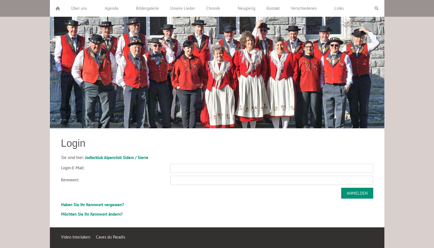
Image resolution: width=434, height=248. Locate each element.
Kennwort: (70, 179)
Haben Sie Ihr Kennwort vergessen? (92, 204)
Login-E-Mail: (72, 167)
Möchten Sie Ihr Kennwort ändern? (92, 214)
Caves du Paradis (110, 237)
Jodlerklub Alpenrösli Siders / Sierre (116, 157)
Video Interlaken (75, 237)
